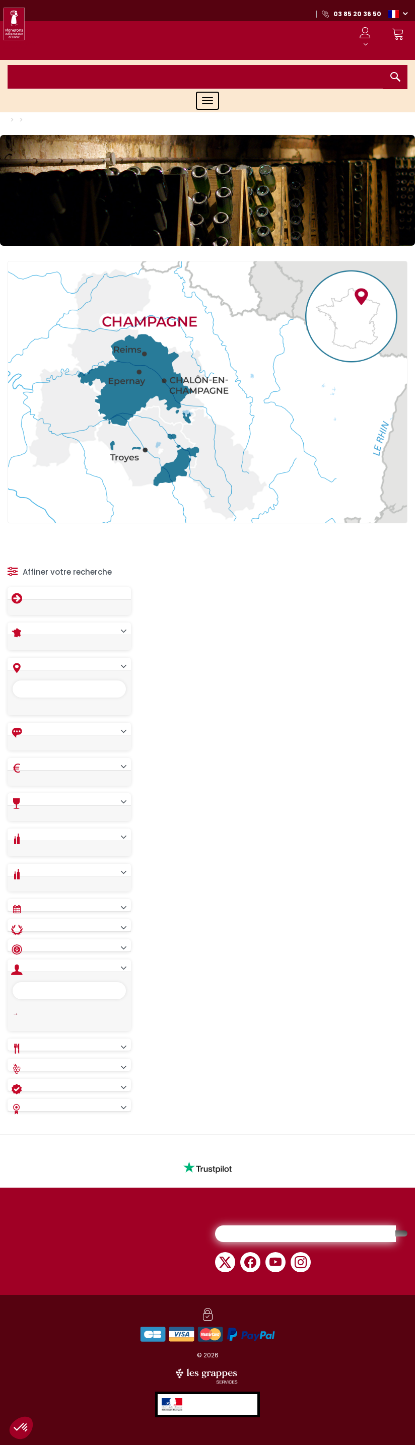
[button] (397, 14)
